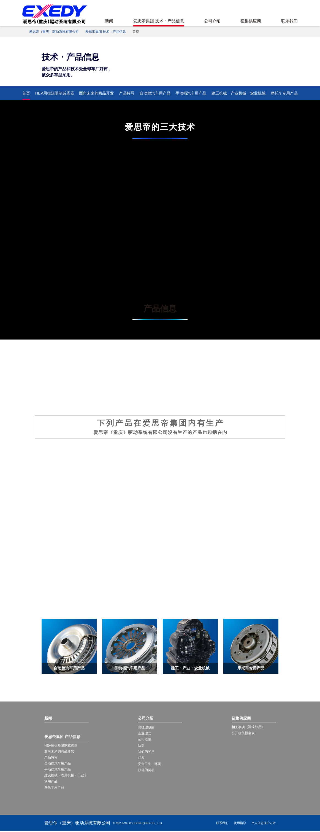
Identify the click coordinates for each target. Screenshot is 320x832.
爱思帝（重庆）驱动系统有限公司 (54, 32)
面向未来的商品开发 (96, 93)
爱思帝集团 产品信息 (62, 736)
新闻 (109, 20)
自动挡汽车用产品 (57, 764)
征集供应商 (250, 20)
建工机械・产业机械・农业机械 (238, 93)
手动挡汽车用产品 (57, 770)
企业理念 (144, 733)
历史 (141, 745)
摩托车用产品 (54, 788)
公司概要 (144, 739)
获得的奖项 (146, 770)
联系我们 (289, 20)
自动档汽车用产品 (155, 93)
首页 (26, 93)
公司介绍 (212, 20)
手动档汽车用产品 (190, 93)
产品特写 (126, 93)
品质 (141, 758)
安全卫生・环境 (149, 764)
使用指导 (240, 824)
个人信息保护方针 (263, 824)
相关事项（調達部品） (248, 727)
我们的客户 (146, 751)
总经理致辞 (146, 727)
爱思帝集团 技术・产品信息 (158, 20)
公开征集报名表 (243, 733)
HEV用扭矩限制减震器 (54, 93)
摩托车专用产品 (284, 93)
